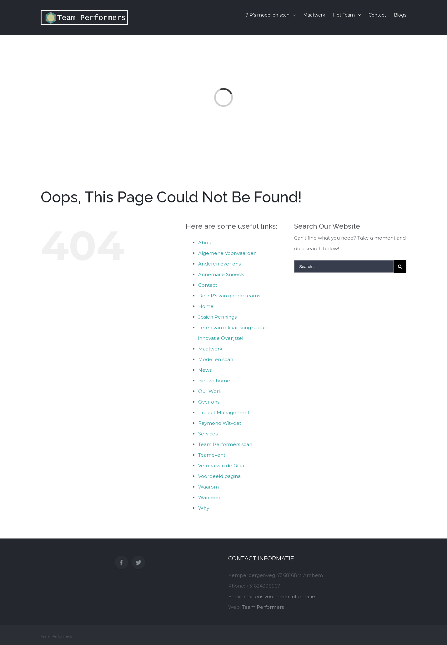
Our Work (209, 391)
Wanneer (209, 497)
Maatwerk (210, 349)
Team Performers (263, 607)
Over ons (208, 402)
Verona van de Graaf (222, 466)
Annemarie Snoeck (221, 274)
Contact (207, 285)
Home (205, 306)
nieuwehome (214, 381)
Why (203, 508)
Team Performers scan (225, 444)
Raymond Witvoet (219, 423)
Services (208, 434)
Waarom (208, 487)
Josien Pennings (217, 317)
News (205, 370)
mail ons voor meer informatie (279, 596)
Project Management (223, 412)
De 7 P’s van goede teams (229, 296)
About (205, 243)
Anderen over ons (219, 264)
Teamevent (211, 455)
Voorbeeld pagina (219, 476)
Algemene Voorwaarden (227, 253)
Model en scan (215, 359)
